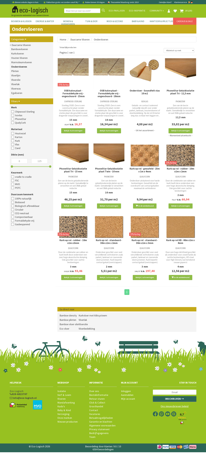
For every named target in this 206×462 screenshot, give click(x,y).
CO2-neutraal (22, 213)
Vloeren (61, 408)
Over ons (94, 400)
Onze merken (64, 427)
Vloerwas (16, 88)
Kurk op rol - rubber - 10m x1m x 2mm (180, 173)
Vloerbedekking (87, 338)
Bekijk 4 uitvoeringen (73, 130)
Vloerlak (15, 84)
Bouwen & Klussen (21, 21)
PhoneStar (20, 118)
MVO (17, 184)
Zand (17, 148)
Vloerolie (15, 79)
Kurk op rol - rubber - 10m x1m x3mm (73, 248)
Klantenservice (180, 2)
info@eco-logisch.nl (23, 407)
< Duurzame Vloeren (20, 45)
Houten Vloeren (19, 58)
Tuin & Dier (91, 21)
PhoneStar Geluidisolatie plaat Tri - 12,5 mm (180, 92)
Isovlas (18, 115)
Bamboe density (68, 325)
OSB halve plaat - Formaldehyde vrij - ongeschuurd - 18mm (109, 93)
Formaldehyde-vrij (24, 220)
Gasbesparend (22, 224)
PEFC (18, 187)
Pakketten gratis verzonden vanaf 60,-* (61, 2)
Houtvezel (20, 133)
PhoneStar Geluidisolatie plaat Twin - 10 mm (109, 173)
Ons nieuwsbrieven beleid (175, 416)
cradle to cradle (23, 176)
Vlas (17, 144)
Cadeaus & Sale (185, 21)
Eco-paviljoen (117, 10)
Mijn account (128, 408)
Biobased (20, 202)
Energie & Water (45, 21)
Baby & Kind (138, 21)
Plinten (15, 71)
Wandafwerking (66, 412)
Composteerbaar (24, 216)
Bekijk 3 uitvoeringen (180, 130)
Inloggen (126, 400)
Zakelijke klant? (165, 2)
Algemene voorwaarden (102, 435)
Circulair (19, 209)
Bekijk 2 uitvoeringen (180, 209)
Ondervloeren (19, 66)
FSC (17, 180)
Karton (18, 137)
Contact (93, 420)
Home (63, 39)
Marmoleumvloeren (21, 62)
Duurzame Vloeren (80, 39)
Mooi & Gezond (115, 21)
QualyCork (20, 122)
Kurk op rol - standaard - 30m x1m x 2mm (109, 248)
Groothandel (96, 416)
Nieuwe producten (67, 431)
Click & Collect (97, 412)
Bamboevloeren (19, 49)
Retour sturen (97, 408)
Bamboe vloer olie (69, 334)
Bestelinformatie (98, 404)
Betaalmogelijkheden (101, 427)
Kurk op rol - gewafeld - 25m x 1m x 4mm (145, 173)
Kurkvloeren (17, 53)
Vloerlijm (15, 75)
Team (92, 446)
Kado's (61, 416)
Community (157, 10)
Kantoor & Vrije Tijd (161, 21)
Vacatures (94, 423)
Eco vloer (64, 338)
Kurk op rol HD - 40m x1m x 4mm (180, 248)
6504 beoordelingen (103, 459)
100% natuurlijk (23, 198)
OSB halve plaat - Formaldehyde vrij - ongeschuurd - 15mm (73, 93)
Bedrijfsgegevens (99, 442)
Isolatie (61, 400)
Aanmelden (127, 404)
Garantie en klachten (100, 431)
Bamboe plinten (68, 329)
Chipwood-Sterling (25, 111)
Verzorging (63, 423)
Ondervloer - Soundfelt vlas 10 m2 (145, 92)
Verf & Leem (64, 404)
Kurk (17, 140)
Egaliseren (16, 93)
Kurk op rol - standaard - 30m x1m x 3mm (145, 248)
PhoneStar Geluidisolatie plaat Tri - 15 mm (73, 173)
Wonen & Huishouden (68, 22)
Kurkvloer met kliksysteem (93, 325)
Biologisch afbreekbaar (27, 205)
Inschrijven (174, 408)
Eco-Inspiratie (137, 10)
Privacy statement (99, 439)
